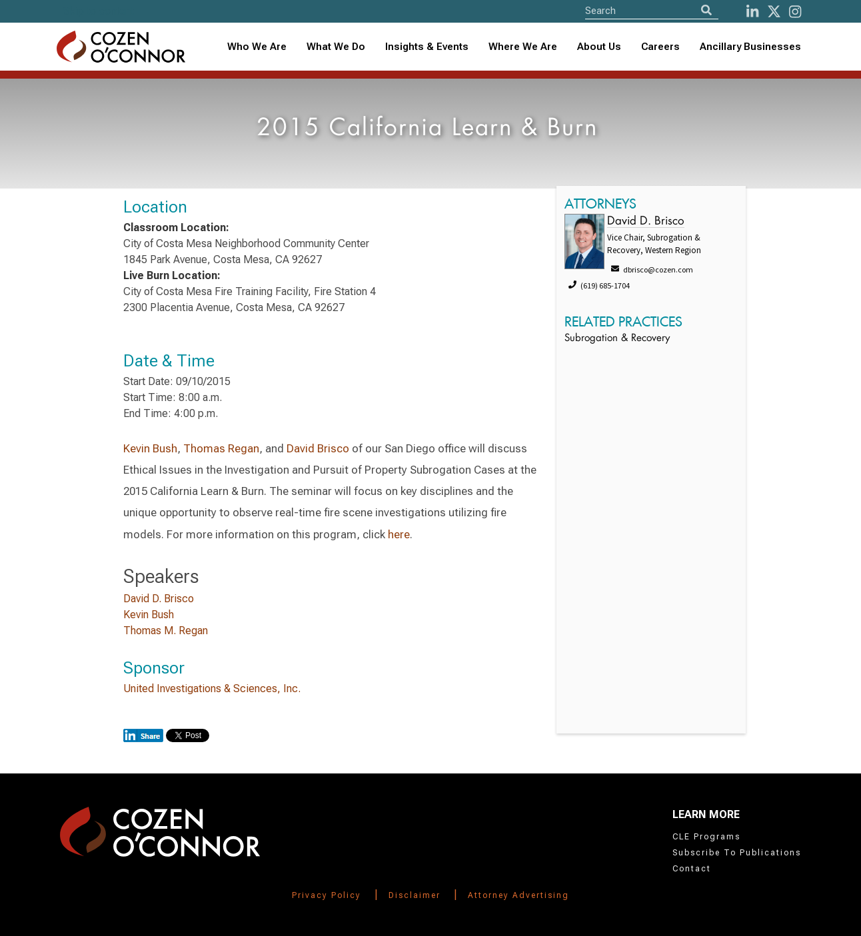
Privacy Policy (326, 895)
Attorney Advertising (518, 895)
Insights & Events (426, 47)
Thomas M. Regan (165, 630)
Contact (691, 868)
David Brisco (318, 448)
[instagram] (795, 12)
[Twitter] (774, 12)
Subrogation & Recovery (617, 339)
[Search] (706, 10)
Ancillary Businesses (750, 47)
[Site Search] (651, 10)
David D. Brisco (158, 598)
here (399, 534)
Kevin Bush (150, 448)
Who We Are (257, 47)
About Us (599, 47)
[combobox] (426, 47)
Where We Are (522, 47)
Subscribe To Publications (736, 852)
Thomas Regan (221, 448)
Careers (660, 47)
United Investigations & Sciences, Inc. (212, 688)
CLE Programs (706, 836)
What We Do (336, 47)
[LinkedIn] (752, 12)
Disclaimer (414, 895)
